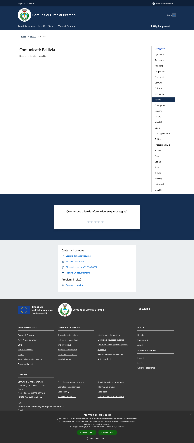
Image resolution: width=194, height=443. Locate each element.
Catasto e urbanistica (67, 354)
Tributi (158, 173)
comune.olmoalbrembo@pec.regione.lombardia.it (41, 406)
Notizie (140, 335)
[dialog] (97, 427)
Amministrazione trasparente (111, 382)
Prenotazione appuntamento (71, 382)
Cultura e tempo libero (68, 340)
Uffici (20, 344)
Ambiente (159, 60)
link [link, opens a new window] (123, 427)
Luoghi (140, 358)
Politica (158, 139)
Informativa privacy (106, 386)
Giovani (158, 110)
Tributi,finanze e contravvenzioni (113, 344)
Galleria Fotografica (146, 367)
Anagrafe (159, 65)
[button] (97, 438)
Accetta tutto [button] (86, 432)
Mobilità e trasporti (66, 359)
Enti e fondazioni (25, 349)
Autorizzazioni (104, 359)
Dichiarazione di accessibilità (111, 396)
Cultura (158, 88)
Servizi (158, 156)
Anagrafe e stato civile (68, 335)
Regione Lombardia (26, 3)
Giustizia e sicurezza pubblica (111, 339)
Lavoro (158, 116)
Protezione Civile (162, 144)
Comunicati (142, 340)
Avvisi (140, 344)
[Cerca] (173, 15)
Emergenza (160, 105)
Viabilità (158, 190)
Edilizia (158, 99)
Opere (157, 127)
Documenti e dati (25, 364)
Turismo (158, 178)
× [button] (191, 414)
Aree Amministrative (27, 340)
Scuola (158, 150)
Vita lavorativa (64, 344)
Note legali (102, 391)
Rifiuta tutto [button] (107, 432)
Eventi (140, 363)
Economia (159, 94)
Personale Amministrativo (30, 359)
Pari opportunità (162, 133)
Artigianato (160, 71)
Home (23, 36)
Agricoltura (160, 54)
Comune (158, 82)
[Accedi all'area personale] (162, 3)
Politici (21, 354)
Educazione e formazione (109, 335)
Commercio (160, 77)
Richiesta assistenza (67, 396)
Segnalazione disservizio (69, 386)
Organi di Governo (26, 335)
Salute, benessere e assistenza (112, 354)
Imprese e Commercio (67, 349)
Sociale (158, 161)
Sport (157, 167)
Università (159, 184)
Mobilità (158, 122)
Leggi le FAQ (63, 391)
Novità (33, 36)
